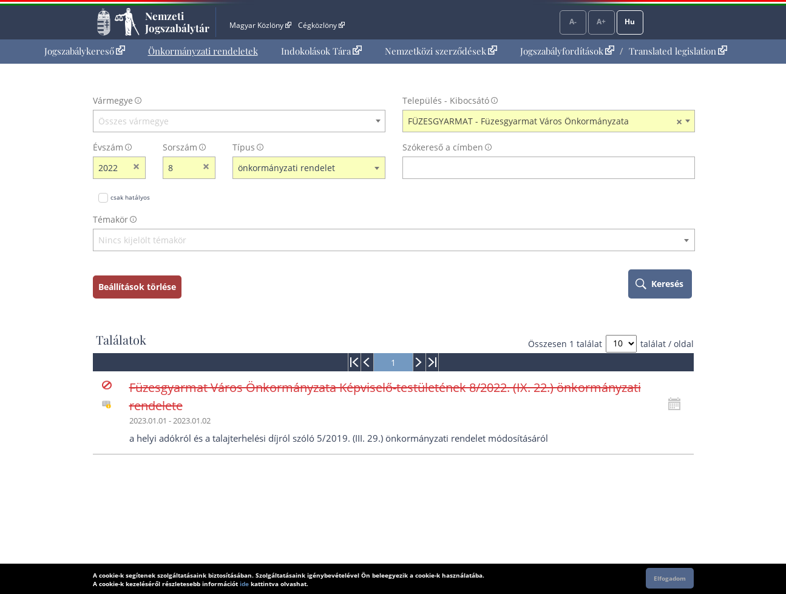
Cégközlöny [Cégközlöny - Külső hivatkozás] (321, 25)
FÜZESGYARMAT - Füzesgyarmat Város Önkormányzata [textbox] (545, 121)
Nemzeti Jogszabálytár (177, 22)
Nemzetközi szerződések (441, 51)
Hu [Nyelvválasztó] (630, 21)
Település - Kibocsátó (445, 100)
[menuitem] (84, 51)
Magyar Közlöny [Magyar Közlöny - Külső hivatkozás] (260, 25)
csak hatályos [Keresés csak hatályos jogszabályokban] (130, 197)
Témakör (110, 219)
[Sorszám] (181, 167)
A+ (601, 21)
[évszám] (111, 167)
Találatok (121, 339)
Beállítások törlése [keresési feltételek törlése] (137, 286)
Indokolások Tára (321, 51)
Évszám (108, 147)
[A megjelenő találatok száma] (621, 344)
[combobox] (239, 121)
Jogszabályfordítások (567, 51)
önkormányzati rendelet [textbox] (286, 168)
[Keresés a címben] (541, 167)
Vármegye (113, 100)
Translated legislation (678, 51)
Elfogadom (670, 578)
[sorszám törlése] (206, 167)
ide (244, 583)
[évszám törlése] (137, 167)
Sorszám (180, 147)
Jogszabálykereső (84, 51)
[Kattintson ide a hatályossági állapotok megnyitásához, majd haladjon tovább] (677, 404)
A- (573, 21)
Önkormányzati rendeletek (203, 51)
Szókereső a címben (442, 147)
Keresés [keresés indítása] (667, 283)
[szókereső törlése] (686, 167)
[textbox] (239, 121)
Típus (243, 147)
